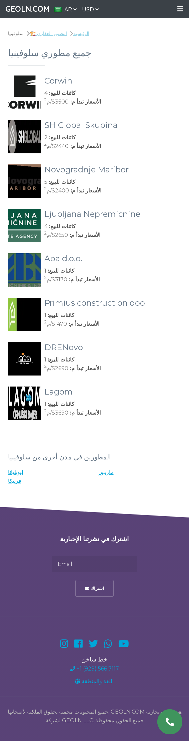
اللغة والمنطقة (94, 681)
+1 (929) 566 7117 (94, 668)
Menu (180, 9)
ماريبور (106, 472)
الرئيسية (81, 33)
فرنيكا (14, 481)
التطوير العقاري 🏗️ (48, 33)
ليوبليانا (15, 472)
